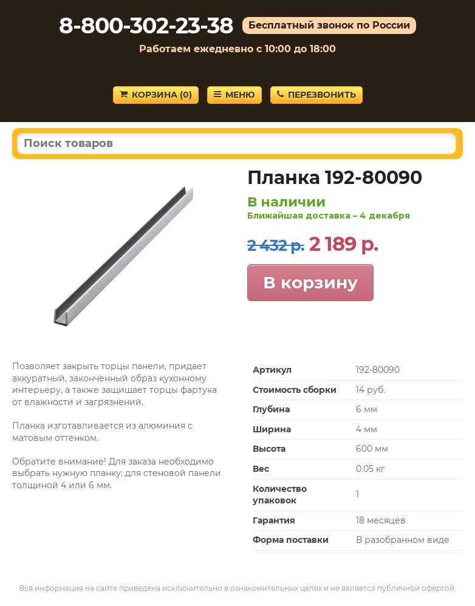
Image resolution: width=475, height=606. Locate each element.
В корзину (310, 282)
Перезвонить (316, 94)
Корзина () (156, 94)
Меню (234, 94)
